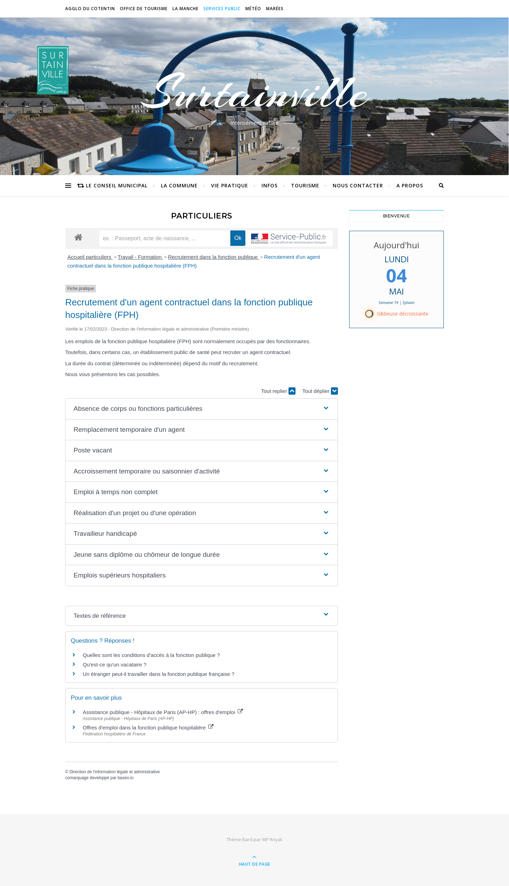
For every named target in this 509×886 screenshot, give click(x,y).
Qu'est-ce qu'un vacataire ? (115, 664)
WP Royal (272, 839)
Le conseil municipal (117, 185)
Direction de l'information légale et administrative (114, 771)
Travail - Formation (140, 257)
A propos (409, 185)
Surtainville (254, 92)
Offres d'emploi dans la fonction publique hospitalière (148, 728)
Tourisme (305, 185)
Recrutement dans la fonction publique (213, 257)
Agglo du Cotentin (90, 9)
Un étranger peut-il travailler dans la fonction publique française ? (159, 674)
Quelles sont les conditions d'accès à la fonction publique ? (152, 655)
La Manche (185, 9)
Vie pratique (229, 185)
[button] (201, 409)
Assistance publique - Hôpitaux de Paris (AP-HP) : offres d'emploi (163, 712)
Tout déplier (320, 391)
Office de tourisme (144, 9)
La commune (179, 185)
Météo (253, 9)
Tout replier (278, 391)
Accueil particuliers (90, 257)
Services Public (221, 9)
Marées (275, 9)
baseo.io (125, 777)
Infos (270, 185)
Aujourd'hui (396, 245)
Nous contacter (358, 185)
